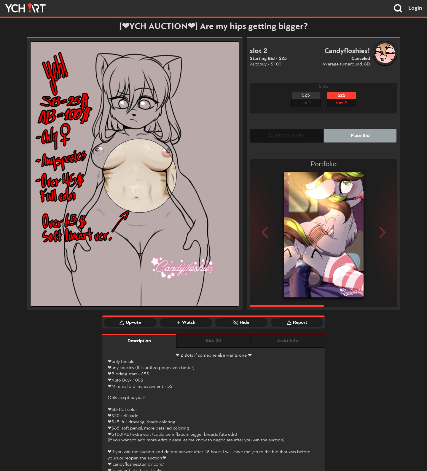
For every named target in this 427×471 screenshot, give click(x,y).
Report (297, 322)
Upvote (130, 322)
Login (415, 8)
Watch (185, 322)
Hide (241, 322)
